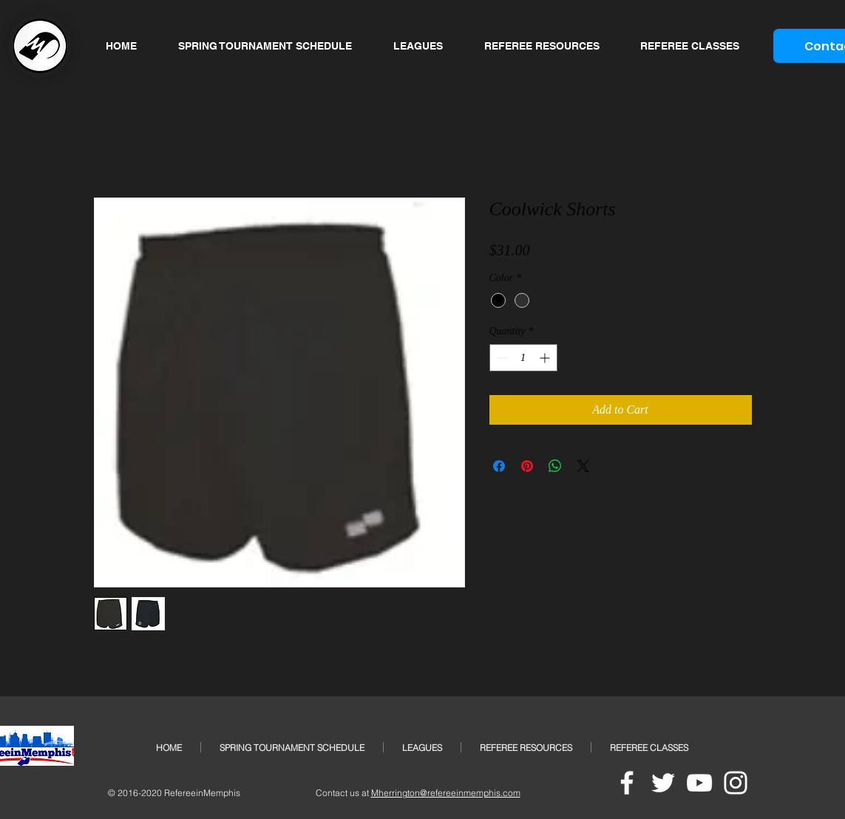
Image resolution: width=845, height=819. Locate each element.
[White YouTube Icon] (699, 782)
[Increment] (546, 358)
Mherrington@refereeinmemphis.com (445, 792)
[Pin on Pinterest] (527, 466)
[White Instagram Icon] (735, 782)
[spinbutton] (523, 358)
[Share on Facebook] (499, 466)
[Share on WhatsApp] (555, 466)
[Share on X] (583, 466)
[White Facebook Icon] (626, 782)
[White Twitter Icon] (663, 782)
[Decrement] (501, 358)
